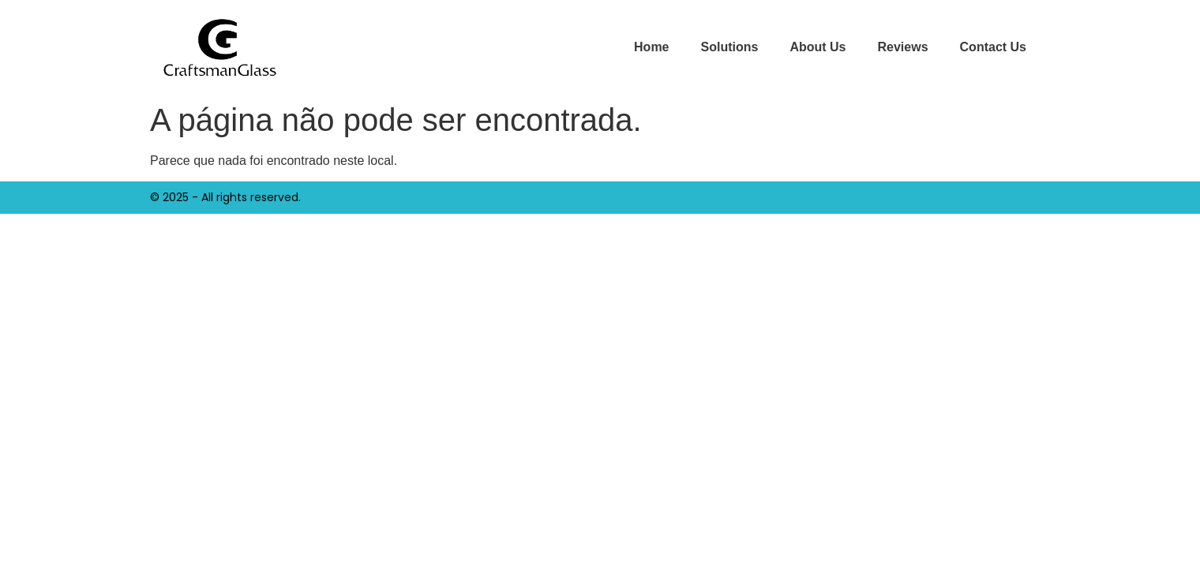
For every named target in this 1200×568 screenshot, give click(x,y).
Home (651, 47)
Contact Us (993, 47)
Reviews (903, 47)
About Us (817, 47)
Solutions (730, 47)
